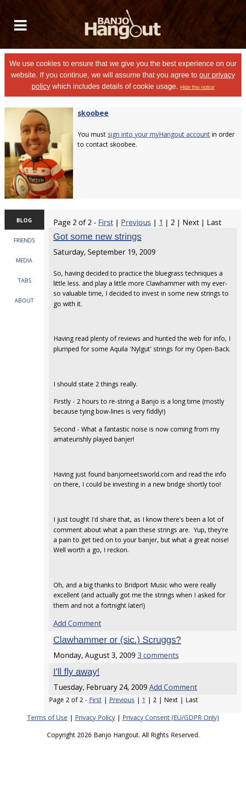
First (105, 222)
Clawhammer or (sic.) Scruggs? (117, 640)
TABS (24, 280)
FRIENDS (24, 240)
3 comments (158, 655)
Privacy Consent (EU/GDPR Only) (170, 717)
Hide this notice (197, 87)
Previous (136, 222)
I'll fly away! (76, 672)
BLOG (24, 220)
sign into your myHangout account (159, 134)
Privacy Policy (95, 717)
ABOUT (24, 300)
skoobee (93, 113)
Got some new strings (97, 236)
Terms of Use (47, 717)
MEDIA (24, 260)
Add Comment (77, 623)
